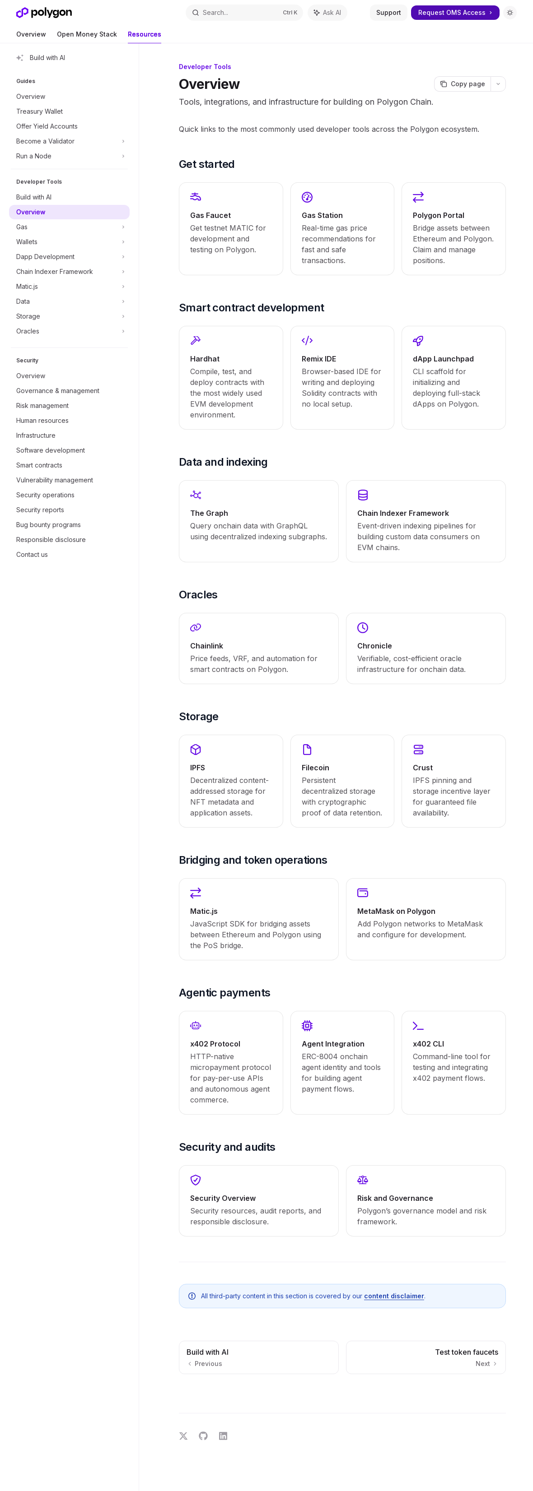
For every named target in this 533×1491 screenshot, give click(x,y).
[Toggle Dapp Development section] (69, 257)
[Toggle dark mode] (510, 12)
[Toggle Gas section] (69, 227)
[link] (231, 228)
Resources (144, 36)
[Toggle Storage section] (69, 316)
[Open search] (245, 13)
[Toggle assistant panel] (327, 13)
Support (388, 12)
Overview (31, 36)
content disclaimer (394, 1296)
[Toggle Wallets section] (69, 242)
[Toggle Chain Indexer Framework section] (69, 271)
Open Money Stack (87, 36)
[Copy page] (462, 84)
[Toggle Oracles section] (69, 331)
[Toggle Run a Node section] (69, 156)
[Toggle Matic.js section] (69, 286)
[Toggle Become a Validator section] (69, 141)
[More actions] (498, 84)
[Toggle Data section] (69, 301)
